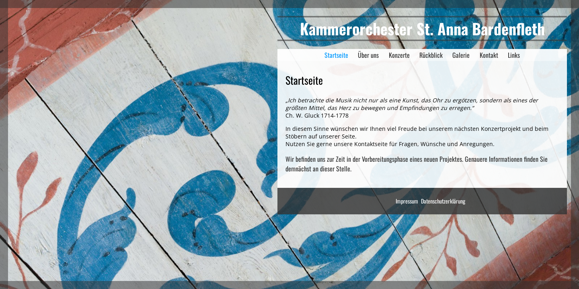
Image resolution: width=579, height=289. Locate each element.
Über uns (368, 55)
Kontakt (489, 55)
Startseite (336, 55)
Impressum (407, 201)
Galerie (461, 55)
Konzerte (399, 55)
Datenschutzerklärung (443, 201)
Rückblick (431, 55)
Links (514, 55)
